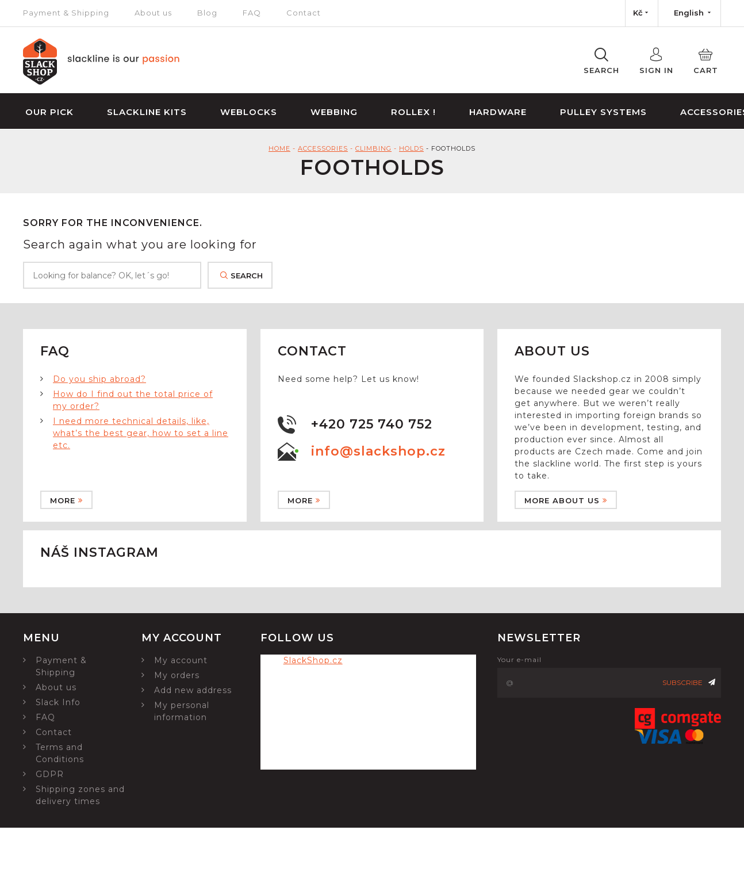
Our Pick (49, 111)
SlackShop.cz (313, 660)
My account (181, 660)
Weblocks (248, 111)
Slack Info (58, 702)
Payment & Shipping (66, 12)
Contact (303, 12)
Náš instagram (99, 552)
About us (153, 12)
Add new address (193, 690)
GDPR (50, 774)
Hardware (498, 111)
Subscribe (688, 682)
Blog (207, 12)
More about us (565, 500)
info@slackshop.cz (378, 451)
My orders (177, 675)
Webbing (334, 111)
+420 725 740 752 (371, 424)
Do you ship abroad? (99, 379)
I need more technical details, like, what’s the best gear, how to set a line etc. (140, 433)
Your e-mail (519, 659)
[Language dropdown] (689, 13)
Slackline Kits (147, 111)
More (66, 500)
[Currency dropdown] (642, 13)
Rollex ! (413, 111)
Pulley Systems (603, 111)
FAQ (252, 12)
